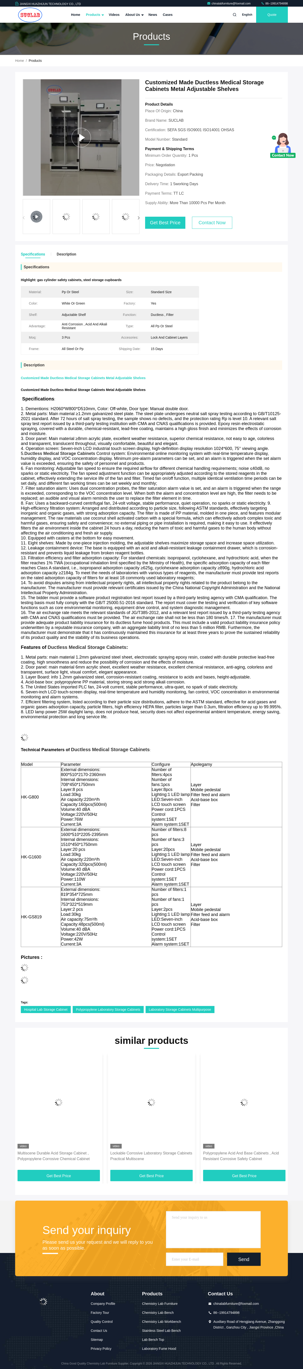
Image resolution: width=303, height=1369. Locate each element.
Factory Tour (100, 1313)
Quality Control (102, 1322)
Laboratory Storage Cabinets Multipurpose (180, 1009)
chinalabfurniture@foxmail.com (229, 3)
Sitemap (97, 1340)
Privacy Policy (101, 1349)
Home (75, 15)
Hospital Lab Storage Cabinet (45, 1009)
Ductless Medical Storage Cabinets (87, 647)
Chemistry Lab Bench (158, 1313)
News (152, 15)
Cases (168, 15)
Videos (114, 15)
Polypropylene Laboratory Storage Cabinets (108, 1009)
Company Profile (103, 1304)
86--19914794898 (274, 3)
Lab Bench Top (153, 1340)
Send (243, 1259)
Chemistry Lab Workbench (161, 1322)
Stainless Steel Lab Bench (161, 1331)
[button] (138, 218)
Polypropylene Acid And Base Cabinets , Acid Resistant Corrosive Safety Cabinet (241, 1156)
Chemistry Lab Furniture (160, 1304)
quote (271, 15)
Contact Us (99, 1331)
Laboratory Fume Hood (159, 1349)
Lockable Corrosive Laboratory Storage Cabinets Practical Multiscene (151, 1156)
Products (94, 15)
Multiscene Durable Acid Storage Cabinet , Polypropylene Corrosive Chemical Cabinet (54, 1156)
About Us (134, 15)
